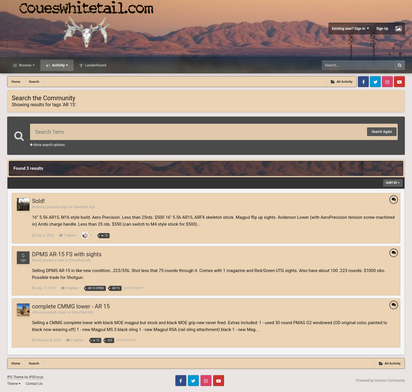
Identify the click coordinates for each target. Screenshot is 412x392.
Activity (59, 65)
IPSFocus (36, 377)
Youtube (399, 81)
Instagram (387, 81)
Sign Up (382, 29)
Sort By (393, 182)
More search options (47, 145)
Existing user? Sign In (350, 28)
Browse (26, 65)
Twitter (375, 81)
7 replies (67, 235)
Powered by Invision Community (380, 381)
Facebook (363, 81)
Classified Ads (84, 207)
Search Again (382, 132)
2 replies (75, 340)
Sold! (38, 201)
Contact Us (34, 384)
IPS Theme (15, 377)
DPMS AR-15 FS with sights (67, 254)
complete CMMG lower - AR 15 (71, 306)
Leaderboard (95, 65)
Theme (14, 384)
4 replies (69, 288)
